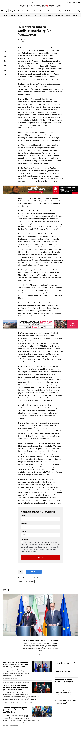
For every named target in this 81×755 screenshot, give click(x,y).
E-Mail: (23, 515)
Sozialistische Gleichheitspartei (27, 15)
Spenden (75, 15)
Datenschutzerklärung (52, 545)
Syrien (20, 581)
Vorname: (24, 523)
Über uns (75, 2)
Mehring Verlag (48, 15)
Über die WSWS (59, 15)
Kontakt (69, 2)
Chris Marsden (22, 40)
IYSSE (40, 15)
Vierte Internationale (9, 15)
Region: (23, 531)
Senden (40, 557)
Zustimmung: (25, 539)
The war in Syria (30, 581)
